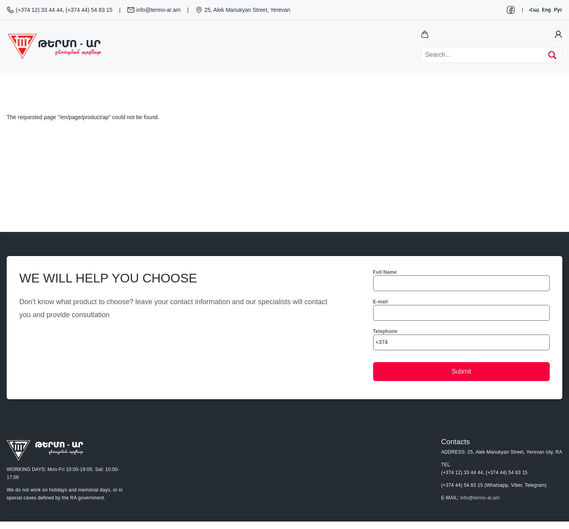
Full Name (385, 272)
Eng (546, 10)
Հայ (534, 10)
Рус (558, 10)
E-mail (380, 302)
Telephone (385, 331)
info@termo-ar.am (480, 498)
